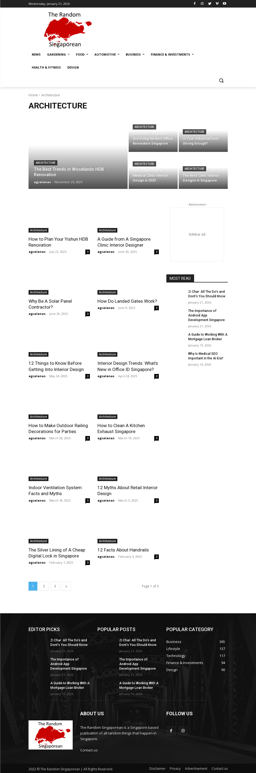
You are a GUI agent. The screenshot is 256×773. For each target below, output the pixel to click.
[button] (221, 80)
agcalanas (37, 252)
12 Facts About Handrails (123, 549)
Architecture (45, 162)
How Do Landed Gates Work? (126, 301)
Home (33, 95)
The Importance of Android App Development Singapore (206, 315)
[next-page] (66, 585)
